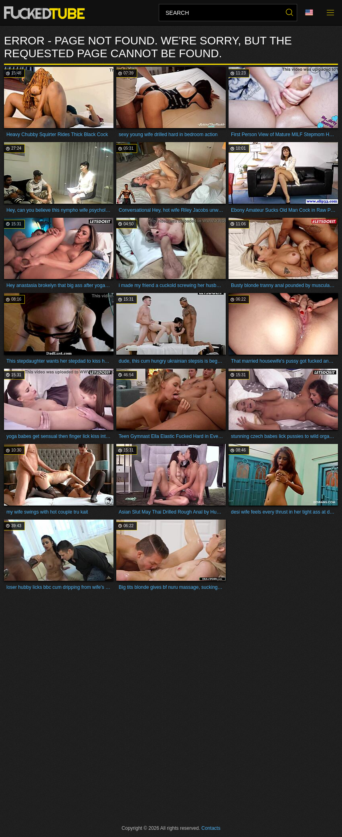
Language (309, 12)
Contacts (210, 828)
